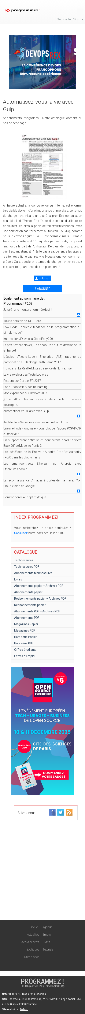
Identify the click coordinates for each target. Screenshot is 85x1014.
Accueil (34, 927)
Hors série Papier (25, 637)
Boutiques (32, 949)
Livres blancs (31, 957)
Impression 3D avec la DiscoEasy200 (28, 338)
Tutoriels (47, 949)
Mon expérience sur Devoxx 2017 (25, 393)
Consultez (21, 533)
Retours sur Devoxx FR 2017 (22, 380)
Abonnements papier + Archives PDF (38, 585)
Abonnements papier (28, 592)
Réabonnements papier (30, 605)
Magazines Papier (26, 624)
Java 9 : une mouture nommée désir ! (27, 309)
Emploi (46, 934)
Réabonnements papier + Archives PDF (40, 598)
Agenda (47, 927)
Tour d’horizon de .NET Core (22, 321)
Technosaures (23, 560)
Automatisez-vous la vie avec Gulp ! (26, 411)
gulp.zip (44, 278)
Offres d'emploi (24, 656)
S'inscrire (78, 19)
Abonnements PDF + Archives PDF (37, 611)
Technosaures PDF (26, 566)
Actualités (33, 934)
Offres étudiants (25, 649)
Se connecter (64, 19)
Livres (18, 579)
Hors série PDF (23, 643)
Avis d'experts (30, 942)
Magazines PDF (24, 630)
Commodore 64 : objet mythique (24, 497)
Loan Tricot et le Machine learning (25, 387)
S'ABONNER (43, 288)
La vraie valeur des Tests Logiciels (25, 374)
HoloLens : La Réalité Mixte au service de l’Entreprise (37, 368)
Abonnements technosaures (33, 573)
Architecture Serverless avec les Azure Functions (35, 422)
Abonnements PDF (26, 617)
